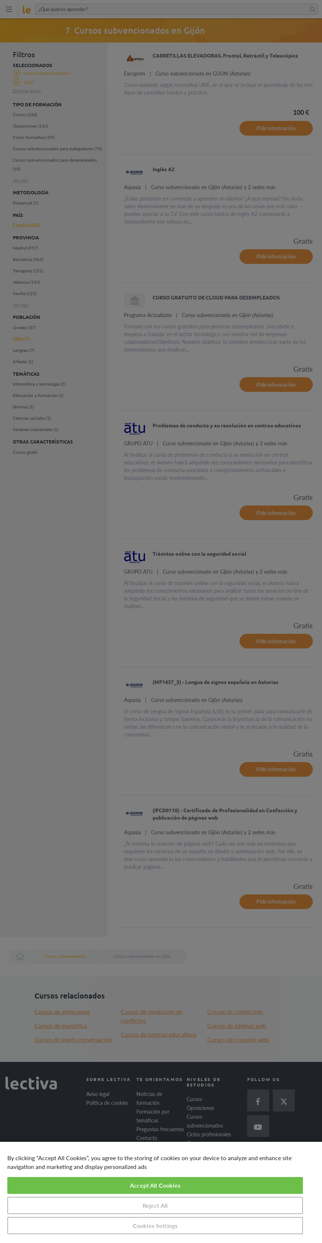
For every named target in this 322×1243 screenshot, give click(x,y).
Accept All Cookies (155, 1185)
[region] (161, 1192)
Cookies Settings (155, 1225)
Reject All (155, 1205)
